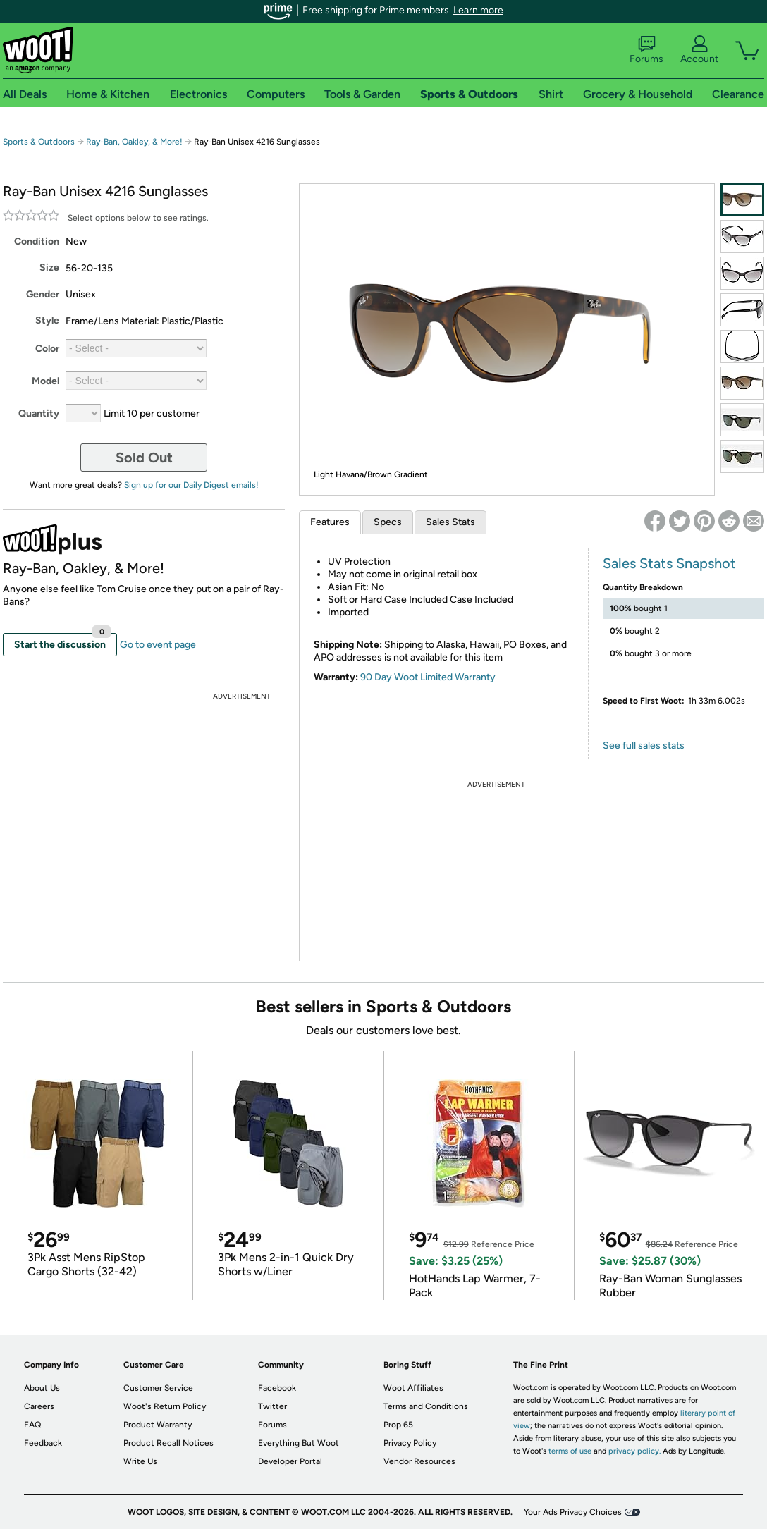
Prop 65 (398, 1425)
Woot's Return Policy (164, 1406)
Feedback (43, 1443)
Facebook (277, 1388)
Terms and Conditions (426, 1406)
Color (47, 349)
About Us (42, 1388)
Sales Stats (450, 522)
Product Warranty (157, 1425)
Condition (36, 241)
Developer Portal (290, 1461)
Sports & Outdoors (39, 142)
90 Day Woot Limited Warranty (428, 677)
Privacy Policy (410, 1443)
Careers (39, 1406)
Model (45, 381)
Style (47, 320)
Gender (42, 294)
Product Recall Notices (168, 1443)
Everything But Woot (298, 1443)
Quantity (38, 413)
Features (330, 522)
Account (699, 50)
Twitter (272, 1406)
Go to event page (158, 645)
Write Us (140, 1461)
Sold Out (144, 457)
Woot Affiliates (413, 1388)
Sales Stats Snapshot (669, 563)
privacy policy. (634, 1451)
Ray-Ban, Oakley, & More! (134, 142)
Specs (388, 522)
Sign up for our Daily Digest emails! (191, 485)
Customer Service (158, 1388)
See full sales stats (644, 745)
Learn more (478, 10)
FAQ (32, 1425)
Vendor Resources (419, 1461)
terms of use (569, 1451)
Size (49, 268)
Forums (646, 50)
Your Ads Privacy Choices (573, 1512)
